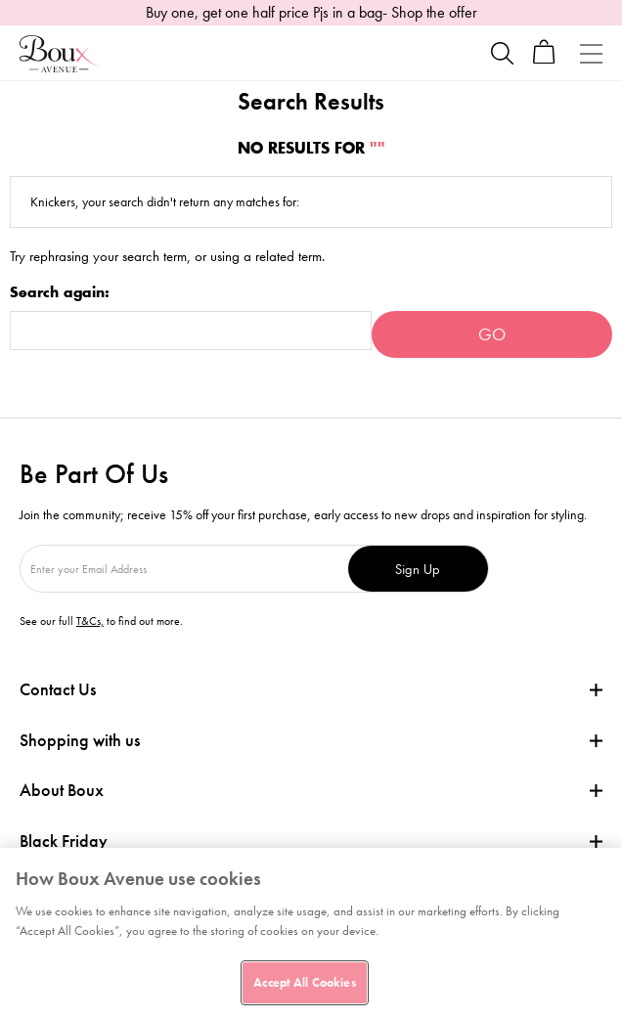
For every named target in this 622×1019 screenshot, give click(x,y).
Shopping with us (80, 740)
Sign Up (417, 568)
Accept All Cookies (304, 982)
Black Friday (64, 841)
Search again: (60, 293)
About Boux (62, 790)
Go (492, 334)
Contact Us (58, 689)
